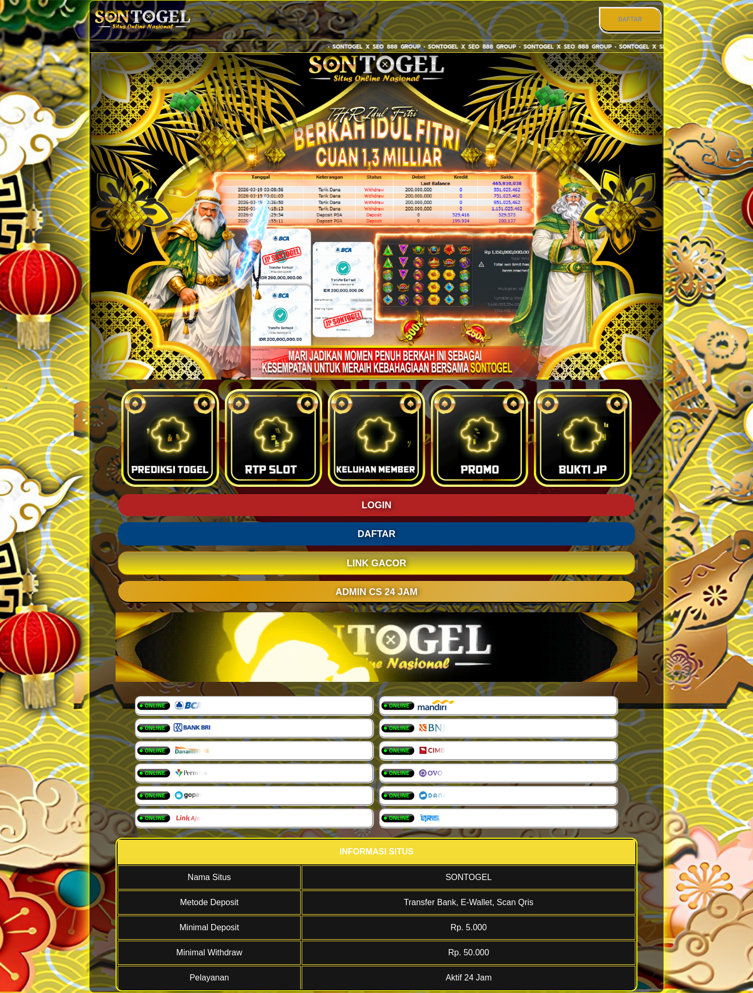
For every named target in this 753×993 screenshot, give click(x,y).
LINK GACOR (376, 563)
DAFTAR (630, 19)
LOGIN (377, 505)
